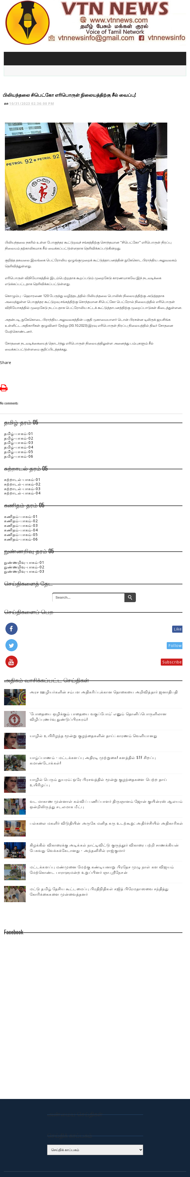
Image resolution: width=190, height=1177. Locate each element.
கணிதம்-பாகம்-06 (21, 517)
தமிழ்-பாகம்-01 (18, 411)
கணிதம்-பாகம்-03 (21, 503)
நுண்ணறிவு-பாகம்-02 (24, 545)
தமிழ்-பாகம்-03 (18, 421)
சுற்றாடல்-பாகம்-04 (22, 471)
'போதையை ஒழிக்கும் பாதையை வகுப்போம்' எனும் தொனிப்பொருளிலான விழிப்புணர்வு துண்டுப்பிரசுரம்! (98, 694)
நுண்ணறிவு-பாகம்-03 (24, 549)
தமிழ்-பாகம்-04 (18, 425)
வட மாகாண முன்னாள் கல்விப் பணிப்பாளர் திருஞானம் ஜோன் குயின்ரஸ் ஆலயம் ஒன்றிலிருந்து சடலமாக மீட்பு (106, 782)
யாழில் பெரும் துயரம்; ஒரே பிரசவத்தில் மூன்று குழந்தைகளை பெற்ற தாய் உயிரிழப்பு (98, 760)
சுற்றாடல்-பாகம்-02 (22, 462)
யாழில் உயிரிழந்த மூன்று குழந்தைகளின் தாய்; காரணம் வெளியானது (93, 714)
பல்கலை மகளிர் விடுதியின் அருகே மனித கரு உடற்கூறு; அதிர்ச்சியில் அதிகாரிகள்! (107, 801)
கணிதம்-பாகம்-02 (21, 499)
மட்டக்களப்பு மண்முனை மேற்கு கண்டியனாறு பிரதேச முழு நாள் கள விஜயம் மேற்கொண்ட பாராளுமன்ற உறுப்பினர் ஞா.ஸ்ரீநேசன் (102, 847)
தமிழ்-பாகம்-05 (18, 430)
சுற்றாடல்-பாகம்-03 (22, 467)
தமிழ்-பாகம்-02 (18, 416)
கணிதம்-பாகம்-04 (21, 508)
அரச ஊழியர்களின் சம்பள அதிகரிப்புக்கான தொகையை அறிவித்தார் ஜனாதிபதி (104, 670)
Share (6, 340)
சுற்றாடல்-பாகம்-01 (22, 457)
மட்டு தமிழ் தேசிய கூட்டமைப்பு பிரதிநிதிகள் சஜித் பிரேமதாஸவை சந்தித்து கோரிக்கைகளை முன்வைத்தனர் (99, 869)
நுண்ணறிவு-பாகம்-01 (24, 540)
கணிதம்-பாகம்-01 (21, 494)
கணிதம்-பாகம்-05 (21, 512)
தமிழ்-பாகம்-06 (18, 434)
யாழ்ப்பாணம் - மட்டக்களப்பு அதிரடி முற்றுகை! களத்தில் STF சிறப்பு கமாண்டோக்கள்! (93, 738)
